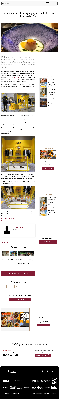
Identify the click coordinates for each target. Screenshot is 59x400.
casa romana (16, 77)
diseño (4, 286)
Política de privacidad (53, 393)
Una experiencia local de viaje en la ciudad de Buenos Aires (13, 260)
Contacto (33, 393)
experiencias (10, 286)
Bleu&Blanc (26, 21)
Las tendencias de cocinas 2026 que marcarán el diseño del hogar (5, 260)
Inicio (3, 8)
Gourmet (9, 8)
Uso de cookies (46, 393)
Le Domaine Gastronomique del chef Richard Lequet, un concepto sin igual (30, 261)
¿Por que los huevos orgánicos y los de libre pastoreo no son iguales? (52, 82)
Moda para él (19, 286)
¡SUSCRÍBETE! (20, 299)
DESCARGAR (48, 168)
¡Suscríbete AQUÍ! (42, 355)
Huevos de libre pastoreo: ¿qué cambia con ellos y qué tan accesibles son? (52, 92)
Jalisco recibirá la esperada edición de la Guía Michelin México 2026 (52, 102)
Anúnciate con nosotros (39, 393)
